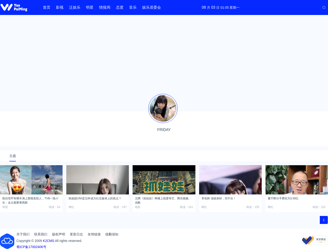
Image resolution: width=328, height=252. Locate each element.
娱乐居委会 (151, 7)
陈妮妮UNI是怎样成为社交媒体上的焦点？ (95, 198)
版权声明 (58, 234)
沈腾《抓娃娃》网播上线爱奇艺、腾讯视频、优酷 (163, 200)
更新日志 (76, 234)
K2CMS (48, 241)
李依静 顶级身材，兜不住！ (218, 198)
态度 (119, 7)
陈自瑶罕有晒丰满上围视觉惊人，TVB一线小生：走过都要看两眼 (30, 200)
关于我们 (23, 234)
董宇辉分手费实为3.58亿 (283, 198)
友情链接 (94, 234)
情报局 (104, 7)
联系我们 (40, 234)
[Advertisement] (164, 51)
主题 (12, 156)
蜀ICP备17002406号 (31, 247)
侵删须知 (111, 234)
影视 (59, 7)
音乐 (133, 7)
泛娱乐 (74, 7)
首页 (46, 7)
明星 (89, 7)
